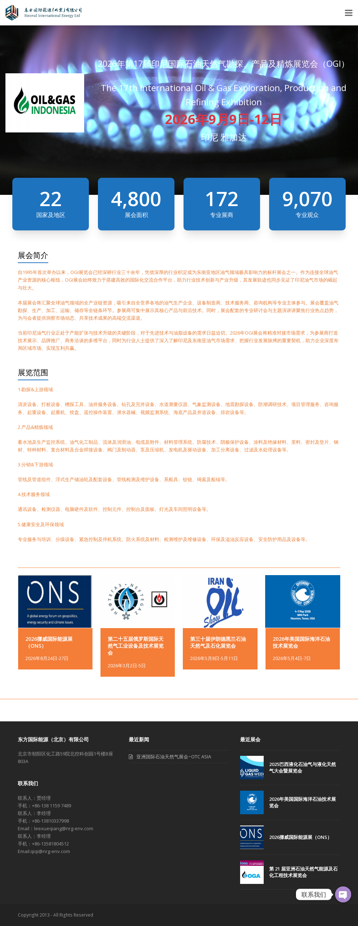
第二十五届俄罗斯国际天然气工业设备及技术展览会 (136, 645)
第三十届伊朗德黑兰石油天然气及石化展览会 (218, 642)
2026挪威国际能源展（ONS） (52, 710)
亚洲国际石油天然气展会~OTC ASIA (173, 756)
